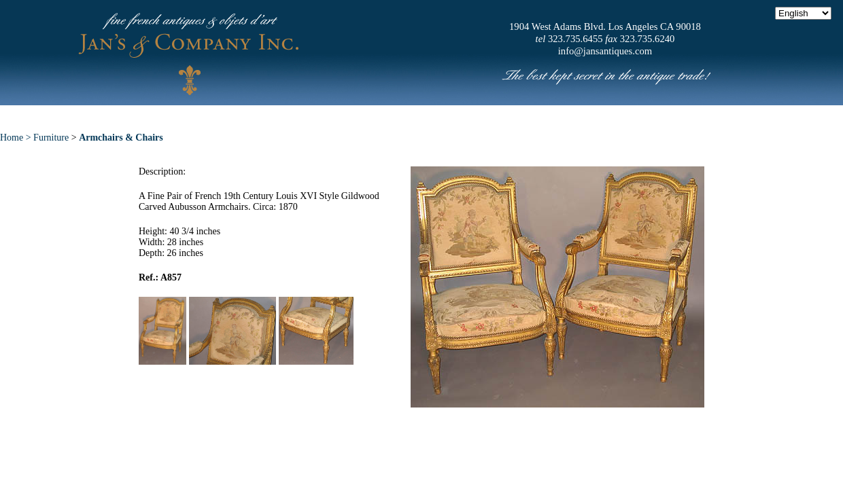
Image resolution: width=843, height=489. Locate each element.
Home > (16, 137)
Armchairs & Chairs (121, 137)
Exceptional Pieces (448, 114)
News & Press (565, 114)
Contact (653, 114)
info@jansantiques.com (605, 51)
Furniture (51, 137)
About (226, 114)
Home (164, 114)
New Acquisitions (320, 114)
